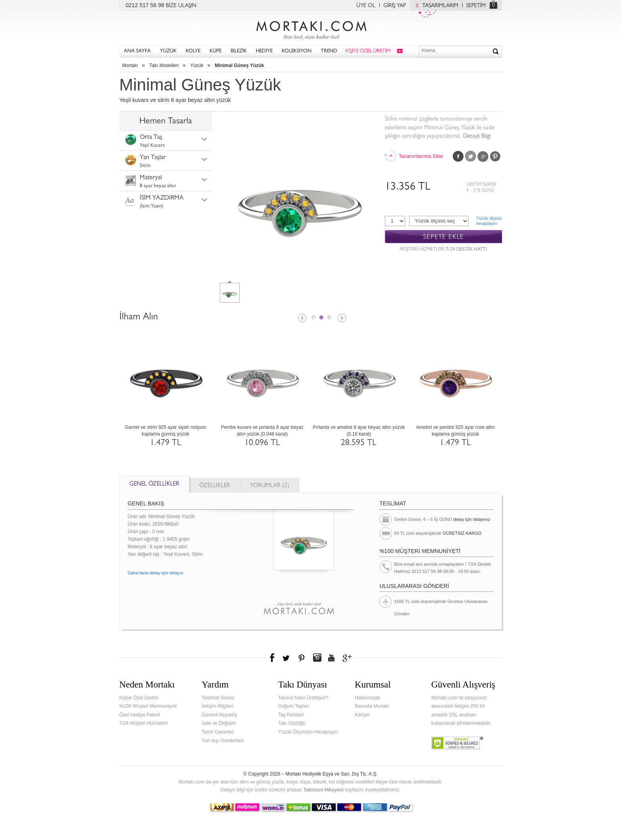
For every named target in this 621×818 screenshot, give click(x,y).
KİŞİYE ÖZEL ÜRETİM (367, 51)
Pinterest (495, 156)
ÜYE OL (365, 6)
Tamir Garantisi (218, 732)
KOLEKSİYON (296, 51)
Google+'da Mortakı (348, 657)
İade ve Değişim (219, 723)
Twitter (470, 156)
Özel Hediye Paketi (139, 715)
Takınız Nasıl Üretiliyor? (303, 698)
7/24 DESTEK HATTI (466, 250)
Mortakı (130, 65)
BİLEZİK (239, 51)
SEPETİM (476, 6)
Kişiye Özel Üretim (139, 698)
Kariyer (362, 715)
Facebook (458, 156)
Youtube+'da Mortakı (331, 657)
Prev (301, 318)
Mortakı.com (310, 28)
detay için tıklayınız (471, 519)
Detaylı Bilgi (476, 137)
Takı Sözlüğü (292, 723)
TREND (329, 51)
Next (342, 318)
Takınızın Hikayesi (323, 790)
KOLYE (193, 51)
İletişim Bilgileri (217, 706)
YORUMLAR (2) (269, 486)
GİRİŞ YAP (394, 6)
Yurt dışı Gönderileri (223, 740)
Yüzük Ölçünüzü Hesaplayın (308, 732)
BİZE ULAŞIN (181, 6)
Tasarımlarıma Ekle (420, 156)
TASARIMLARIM (435, 6)
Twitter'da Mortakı (287, 657)
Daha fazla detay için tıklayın (155, 572)
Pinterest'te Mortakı (301, 657)
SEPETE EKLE (443, 237)
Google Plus (482, 156)
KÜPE (215, 51)
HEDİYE (264, 51)
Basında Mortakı (372, 706)
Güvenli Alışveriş (219, 715)
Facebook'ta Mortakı (272, 657)
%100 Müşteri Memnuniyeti (148, 706)
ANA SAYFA (137, 51)
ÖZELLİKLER (214, 486)
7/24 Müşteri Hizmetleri (143, 723)
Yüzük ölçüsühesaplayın (489, 221)
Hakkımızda (367, 698)
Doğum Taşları (293, 706)
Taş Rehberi (291, 715)
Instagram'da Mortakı (317, 657)
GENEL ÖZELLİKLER (154, 485)
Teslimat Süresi (218, 698)
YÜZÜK (168, 51)
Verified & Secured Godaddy (457, 743)
